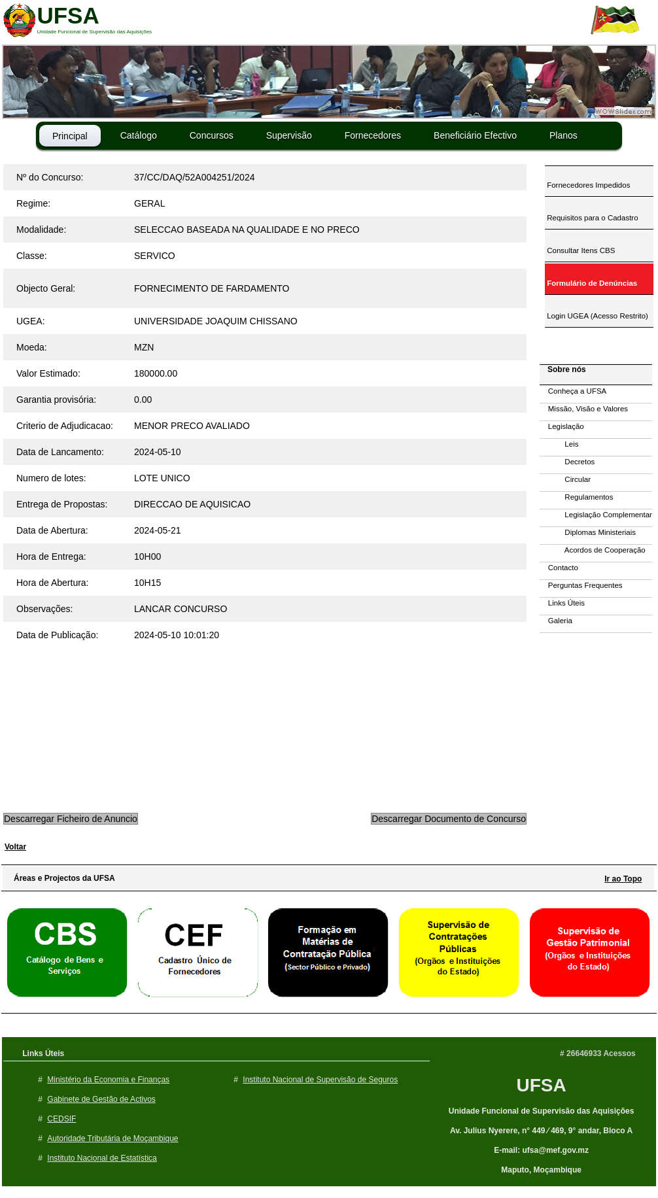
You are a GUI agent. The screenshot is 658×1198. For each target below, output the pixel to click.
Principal (70, 136)
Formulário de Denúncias (591, 283)
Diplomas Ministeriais (588, 532)
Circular (565, 479)
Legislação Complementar (596, 515)
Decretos (567, 462)
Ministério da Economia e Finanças (108, 1079)
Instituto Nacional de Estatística (101, 1158)
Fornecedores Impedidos (587, 185)
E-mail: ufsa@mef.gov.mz (541, 1150)
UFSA (541, 1085)
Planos (563, 135)
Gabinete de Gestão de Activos (101, 1099)
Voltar (15, 846)
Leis (559, 444)
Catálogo (138, 135)
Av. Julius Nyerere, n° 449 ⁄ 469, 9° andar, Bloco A (541, 1130)
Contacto (559, 568)
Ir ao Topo (623, 878)
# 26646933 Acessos (598, 1053)
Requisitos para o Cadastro (591, 218)
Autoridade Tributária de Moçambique (112, 1138)
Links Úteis (562, 603)
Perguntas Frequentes (581, 585)
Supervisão (289, 135)
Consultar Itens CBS (580, 250)
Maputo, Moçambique (541, 1169)
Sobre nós (563, 369)
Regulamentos (577, 497)
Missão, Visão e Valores (584, 409)
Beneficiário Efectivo (475, 135)
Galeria (556, 621)
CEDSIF (61, 1118)
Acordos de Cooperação (593, 550)
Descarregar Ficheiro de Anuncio (70, 818)
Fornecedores (373, 135)
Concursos (212, 135)
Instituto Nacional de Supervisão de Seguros (320, 1079)
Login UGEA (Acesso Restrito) (596, 316)
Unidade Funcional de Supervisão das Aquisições (541, 1111)
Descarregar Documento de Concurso (449, 818)
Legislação (562, 426)
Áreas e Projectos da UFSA (61, 878)
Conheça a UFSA (573, 391)
